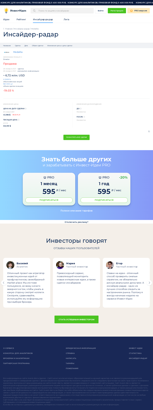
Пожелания (72, 368)
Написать (71, 358)
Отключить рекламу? (77, 222)
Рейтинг (21, 19)
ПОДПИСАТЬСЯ (48, 200)
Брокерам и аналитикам (16, 358)
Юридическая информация (81, 348)
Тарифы (70, 363)
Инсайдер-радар (43, 19)
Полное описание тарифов (76, 210)
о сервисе (8, 348)
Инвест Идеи (135, 348)
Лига (66, 19)
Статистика (135, 353)
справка (70, 353)
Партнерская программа (16, 363)
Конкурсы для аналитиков (18, 353)
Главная (8, 29)
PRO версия (140, 10)
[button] (3, 282)
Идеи (6, 19)
